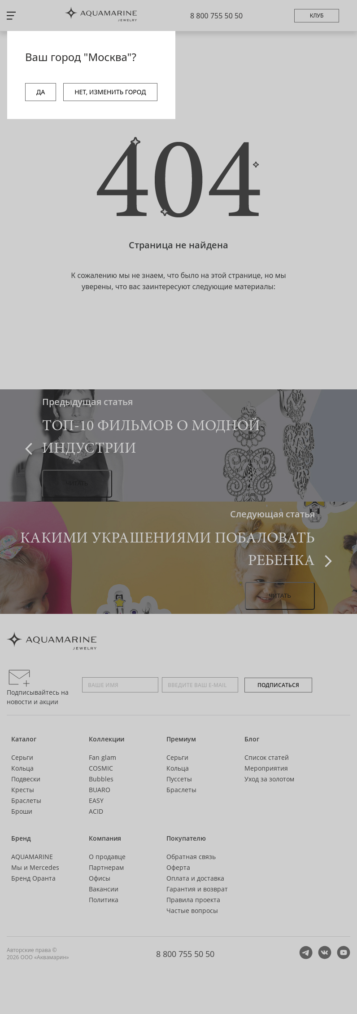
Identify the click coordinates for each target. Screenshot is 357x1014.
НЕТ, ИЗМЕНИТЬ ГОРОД (110, 92)
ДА (40, 92)
